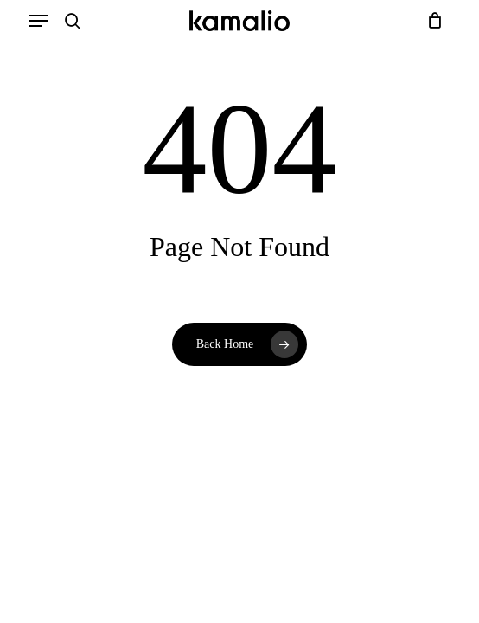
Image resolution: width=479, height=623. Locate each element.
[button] (38, 20)
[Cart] (431, 20)
